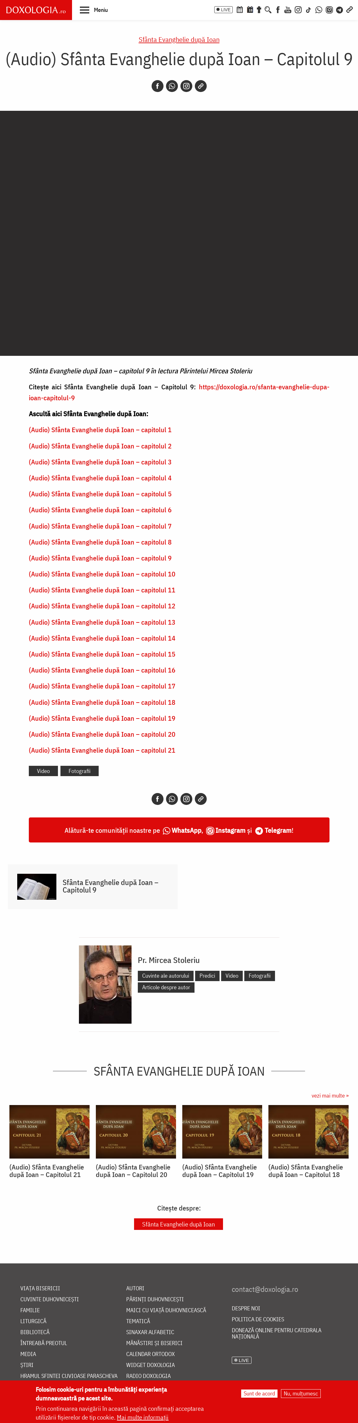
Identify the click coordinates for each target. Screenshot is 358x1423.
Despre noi (246, 1308)
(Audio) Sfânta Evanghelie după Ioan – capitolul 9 (100, 557)
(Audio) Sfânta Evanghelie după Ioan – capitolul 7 (100, 525)
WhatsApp (186, 830)
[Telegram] (339, 9)
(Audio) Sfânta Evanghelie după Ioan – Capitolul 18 (305, 1170)
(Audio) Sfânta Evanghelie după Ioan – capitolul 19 (102, 718)
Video (43, 771)
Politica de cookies (258, 1319)
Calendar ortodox (150, 1354)
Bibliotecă (34, 1332)
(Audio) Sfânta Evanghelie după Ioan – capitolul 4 (100, 477)
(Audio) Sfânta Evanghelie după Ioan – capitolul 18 (102, 702)
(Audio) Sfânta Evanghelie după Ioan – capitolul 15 (102, 653)
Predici (207, 975)
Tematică (138, 1321)
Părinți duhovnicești (155, 1299)
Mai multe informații (143, 1417)
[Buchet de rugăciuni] (259, 9)
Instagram (230, 830)
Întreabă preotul (43, 1343)
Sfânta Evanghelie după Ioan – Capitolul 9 (110, 885)
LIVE (226, 9)
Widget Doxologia (150, 1365)
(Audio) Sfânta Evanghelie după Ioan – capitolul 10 (102, 573)
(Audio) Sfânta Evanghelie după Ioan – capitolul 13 (102, 622)
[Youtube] (287, 9)
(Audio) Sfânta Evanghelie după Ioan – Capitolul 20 (133, 1170)
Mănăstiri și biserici (154, 1343)
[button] (94, 10)
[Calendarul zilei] (250, 9)
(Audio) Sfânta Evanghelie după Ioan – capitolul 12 (102, 605)
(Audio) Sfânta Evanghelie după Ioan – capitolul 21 (102, 750)
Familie (30, 1310)
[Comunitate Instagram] (329, 9)
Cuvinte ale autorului (165, 975)
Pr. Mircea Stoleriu (169, 960)
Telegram (278, 830)
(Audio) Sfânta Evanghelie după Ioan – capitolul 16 (102, 669)
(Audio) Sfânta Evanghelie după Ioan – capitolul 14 (102, 637)
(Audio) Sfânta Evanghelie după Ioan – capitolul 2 (100, 445)
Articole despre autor (166, 987)
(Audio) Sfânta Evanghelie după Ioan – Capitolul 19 (219, 1170)
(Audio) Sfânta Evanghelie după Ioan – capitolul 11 (102, 589)
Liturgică (33, 1321)
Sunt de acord (259, 1393)
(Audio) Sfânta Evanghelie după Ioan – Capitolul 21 (46, 1170)
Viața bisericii (40, 1288)
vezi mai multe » (330, 1095)
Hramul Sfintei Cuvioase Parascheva (68, 1376)
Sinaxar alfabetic (150, 1332)
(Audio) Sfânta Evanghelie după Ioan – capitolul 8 (100, 541)
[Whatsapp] (172, 86)
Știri (27, 1365)
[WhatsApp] (318, 9)
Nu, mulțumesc (301, 1393)
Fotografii (80, 771)
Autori (135, 1288)
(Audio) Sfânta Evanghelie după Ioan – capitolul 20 (102, 734)
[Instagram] (298, 9)
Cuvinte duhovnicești (49, 1299)
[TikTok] (308, 9)
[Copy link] (201, 86)
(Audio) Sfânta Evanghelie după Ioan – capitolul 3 (100, 461)
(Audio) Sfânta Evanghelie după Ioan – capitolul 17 (102, 685)
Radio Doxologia (148, 1376)
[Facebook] (278, 9)
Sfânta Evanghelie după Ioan (179, 39)
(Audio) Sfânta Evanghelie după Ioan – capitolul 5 (100, 493)
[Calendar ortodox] (239, 9)
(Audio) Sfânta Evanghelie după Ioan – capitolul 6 (100, 509)
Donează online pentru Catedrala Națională (276, 1333)
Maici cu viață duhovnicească (166, 1310)
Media (28, 1354)
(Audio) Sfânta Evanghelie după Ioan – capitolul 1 (100, 429)
